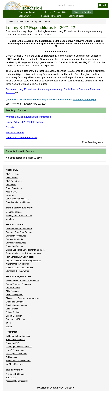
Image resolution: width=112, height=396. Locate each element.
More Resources (16, 364)
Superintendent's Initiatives (18, 202)
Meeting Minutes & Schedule (19, 215)
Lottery (47, 22)
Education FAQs (13, 343)
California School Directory (18, 336)
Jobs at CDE (11, 192)
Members (10, 219)
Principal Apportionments (17, 305)
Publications (11, 357)
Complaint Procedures (16, 236)
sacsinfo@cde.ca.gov (84, 99)
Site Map (20, 374)
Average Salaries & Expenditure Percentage (28, 117)
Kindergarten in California (17, 264)
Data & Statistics (27, 16)
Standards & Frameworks (17, 271)
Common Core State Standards (20, 232)
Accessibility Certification (17, 381)
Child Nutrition (12, 291)
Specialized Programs (51, 16)
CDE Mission (11, 178)
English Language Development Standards (25, 250)
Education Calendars (15, 340)
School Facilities (13, 312)
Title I (8, 323)
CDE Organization (14, 181)
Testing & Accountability (56, 12)
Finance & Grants (82, 12)
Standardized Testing (15, 319)
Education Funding (14, 246)
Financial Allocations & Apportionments (23, 253)
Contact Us (11, 185)
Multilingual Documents (16, 354)
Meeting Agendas (14, 212)
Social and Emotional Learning (19, 267)
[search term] (77, 5)
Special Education (14, 316)
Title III (9, 326)
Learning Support (77, 16)
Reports (37, 22)
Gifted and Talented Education (21, 137)
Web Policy (11, 377)
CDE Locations (12, 174)
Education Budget (15, 132)
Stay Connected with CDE (17, 199)
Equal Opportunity (14, 188)
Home (10, 22)
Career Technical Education (18, 284)
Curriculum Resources (16, 243)
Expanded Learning (14, 302)
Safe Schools (12, 309)
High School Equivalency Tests (20, 257)
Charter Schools (13, 288)
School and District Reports (18, 361)
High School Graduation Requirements (23, 260)
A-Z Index (10, 374)
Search (103, 5)
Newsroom (10, 195)
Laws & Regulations (15, 350)
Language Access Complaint (19, 347)
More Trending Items (92, 142)
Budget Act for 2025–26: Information (24, 122)
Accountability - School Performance (22, 281)
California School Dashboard (19, 229)
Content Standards (14, 239)
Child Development (14, 295)
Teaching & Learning (28, 12)
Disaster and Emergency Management (23, 298)
